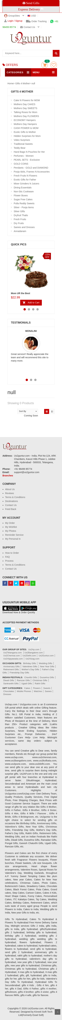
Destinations (11, 501)
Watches (38, 691)
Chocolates (8, 691)
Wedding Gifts (45, 663)
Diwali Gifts (8, 680)
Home (10, 83)
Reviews (9, 493)
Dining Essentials (22, 187)
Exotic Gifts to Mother (25, 132)
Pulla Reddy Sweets (24, 203)
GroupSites (12, 15)
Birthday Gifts (29, 663)
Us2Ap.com (33, 649)
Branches (7, 475)
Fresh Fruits (20, 219)
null (33, 83)
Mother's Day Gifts (30, 669)
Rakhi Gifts (40, 683)
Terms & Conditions (15, 497)
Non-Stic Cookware (24, 191)
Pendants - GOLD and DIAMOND (31, 167)
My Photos (10, 531)
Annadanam (20, 231)
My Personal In (13, 539)
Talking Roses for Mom (25, 112)
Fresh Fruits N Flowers (25, 175)
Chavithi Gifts (30, 677)
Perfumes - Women (24, 155)
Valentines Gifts (29, 666)
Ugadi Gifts (26, 683)
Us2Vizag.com (32, 658)
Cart (44, 65)
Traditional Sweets (23, 144)
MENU (36, 72)
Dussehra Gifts (47, 677)
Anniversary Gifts (11, 666)
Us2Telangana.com (12, 652)
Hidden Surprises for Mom (27, 136)
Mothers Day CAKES (24, 104)
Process (9, 560)
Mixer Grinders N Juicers (26, 183)
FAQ (7, 557)
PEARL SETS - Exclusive (27, 159)
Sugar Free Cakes (23, 199)
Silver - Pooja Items (24, 207)
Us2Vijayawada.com (13, 658)
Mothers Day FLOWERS (26, 116)
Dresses (7, 694)
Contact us (27, 27)
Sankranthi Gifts (11, 683)
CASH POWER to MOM (26, 128)
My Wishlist (11, 527)
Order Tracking (36, 21)
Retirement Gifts (11, 669)
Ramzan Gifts (23, 680)
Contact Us (11, 505)
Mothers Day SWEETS (25, 108)
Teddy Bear (19, 148)
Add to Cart (34, 302)
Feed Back (10, 509)
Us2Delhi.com (29, 655)
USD (32, 15)
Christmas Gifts (40, 680)
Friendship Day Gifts (19, 672)
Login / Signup (13, 21)
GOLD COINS (21, 163)
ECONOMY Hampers (25, 120)
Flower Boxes (21, 195)
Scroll (57, 1012)
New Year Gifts (47, 666)
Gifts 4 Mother (22, 83)
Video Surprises (22, 140)
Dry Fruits (19, 223)
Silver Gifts (19, 211)
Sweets (46, 688)
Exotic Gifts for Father (25, 179)
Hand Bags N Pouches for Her (29, 152)
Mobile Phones (24, 691)
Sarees (48, 691)
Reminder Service (14, 535)
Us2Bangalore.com (33, 652)
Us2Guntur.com (46, 655)
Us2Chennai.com (11, 655)
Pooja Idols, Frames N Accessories (32, 171)
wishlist (53, 65)
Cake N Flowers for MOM (27, 100)
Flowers (37, 688)
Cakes (27, 688)
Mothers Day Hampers (25, 124)
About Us (10, 489)
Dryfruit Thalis (21, 215)
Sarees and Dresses (24, 227)
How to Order (12, 553)
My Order (10, 523)
